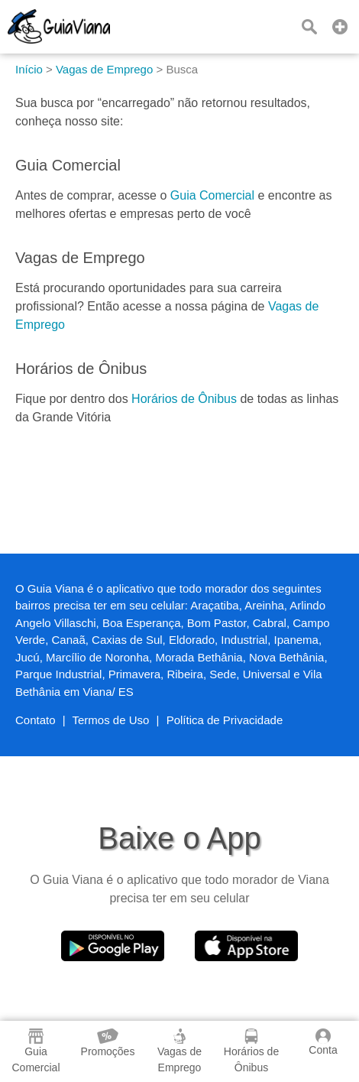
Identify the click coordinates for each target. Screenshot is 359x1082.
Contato (35, 719)
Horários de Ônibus (184, 398)
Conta (323, 1042)
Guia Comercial (212, 195)
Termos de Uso (111, 719)
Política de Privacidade (225, 719)
